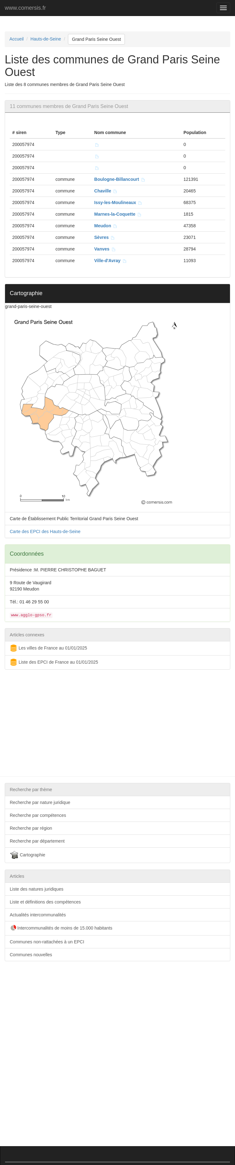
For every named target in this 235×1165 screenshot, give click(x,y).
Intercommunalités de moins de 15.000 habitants (61, 928)
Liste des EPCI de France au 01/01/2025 (54, 662)
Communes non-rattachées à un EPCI (47, 941)
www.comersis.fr (25, 8)
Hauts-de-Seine (46, 38)
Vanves (105, 248)
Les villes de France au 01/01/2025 (48, 648)
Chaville (105, 190)
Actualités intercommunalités (38, 914)
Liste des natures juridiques (36, 889)
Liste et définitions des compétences (45, 901)
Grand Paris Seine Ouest (96, 39)
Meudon (105, 225)
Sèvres (104, 237)
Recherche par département (37, 841)
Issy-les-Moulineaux (118, 202)
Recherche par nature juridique (40, 802)
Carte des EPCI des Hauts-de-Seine (45, 531)
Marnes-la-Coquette (118, 214)
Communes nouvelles (31, 954)
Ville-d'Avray (110, 260)
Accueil (16, 38)
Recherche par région (31, 828)
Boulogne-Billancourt (119, 179)
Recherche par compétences (38, 815)
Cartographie (27, 855)
